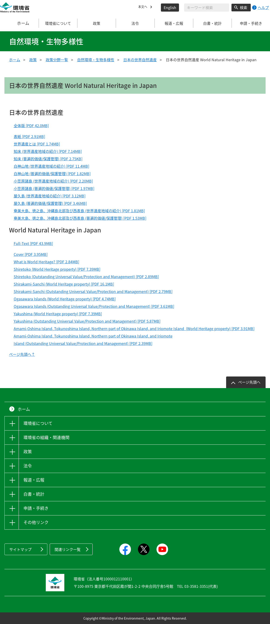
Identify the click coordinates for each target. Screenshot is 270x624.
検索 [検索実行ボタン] (243, 7)
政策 (33, 59)
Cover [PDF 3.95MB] (31, 254)
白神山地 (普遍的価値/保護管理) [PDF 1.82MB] (52, 173)
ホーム (19, 23)
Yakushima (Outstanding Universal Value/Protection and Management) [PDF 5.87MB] (87, 321)
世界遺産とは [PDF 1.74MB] (37, 144)
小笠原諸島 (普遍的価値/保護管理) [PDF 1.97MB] (54, 188)
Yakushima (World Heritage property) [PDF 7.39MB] (58, 313)
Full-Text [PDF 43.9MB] (33, 243)
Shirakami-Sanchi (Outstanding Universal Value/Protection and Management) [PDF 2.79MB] (93, 291)
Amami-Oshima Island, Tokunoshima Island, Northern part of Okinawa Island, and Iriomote (93, 336)
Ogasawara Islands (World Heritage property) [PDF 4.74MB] (65, 299)
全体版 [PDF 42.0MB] (31, 125)
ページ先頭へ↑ (22, 354)
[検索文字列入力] (206, 7)
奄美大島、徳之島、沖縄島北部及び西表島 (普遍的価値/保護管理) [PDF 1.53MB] (80, 218)
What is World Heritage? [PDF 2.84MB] (46, 261)
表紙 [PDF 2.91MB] (29, 136)
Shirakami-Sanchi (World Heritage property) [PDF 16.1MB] (64, 284)
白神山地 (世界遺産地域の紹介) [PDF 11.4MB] (51, 166)
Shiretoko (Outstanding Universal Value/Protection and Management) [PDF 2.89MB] (86, 276)
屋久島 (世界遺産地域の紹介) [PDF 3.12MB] (49, 196)
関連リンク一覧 (68, 549)
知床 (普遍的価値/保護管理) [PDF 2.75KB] (48, 158)
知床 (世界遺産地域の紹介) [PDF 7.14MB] (48, 151)
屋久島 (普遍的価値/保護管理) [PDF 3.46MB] (50, 203)
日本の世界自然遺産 (140, 59)
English (170, 7)
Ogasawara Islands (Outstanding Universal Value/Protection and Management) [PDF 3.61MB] (94, 306)
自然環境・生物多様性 (95, 59)
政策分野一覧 (57, 59)
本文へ (143, 7)
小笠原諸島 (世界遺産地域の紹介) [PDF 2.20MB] (53, 181)
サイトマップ (20, 549)
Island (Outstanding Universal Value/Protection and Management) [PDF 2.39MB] (83, 343)
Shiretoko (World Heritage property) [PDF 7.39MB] (57, 269)
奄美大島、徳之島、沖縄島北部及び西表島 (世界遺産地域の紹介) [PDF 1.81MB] (79, 210)
